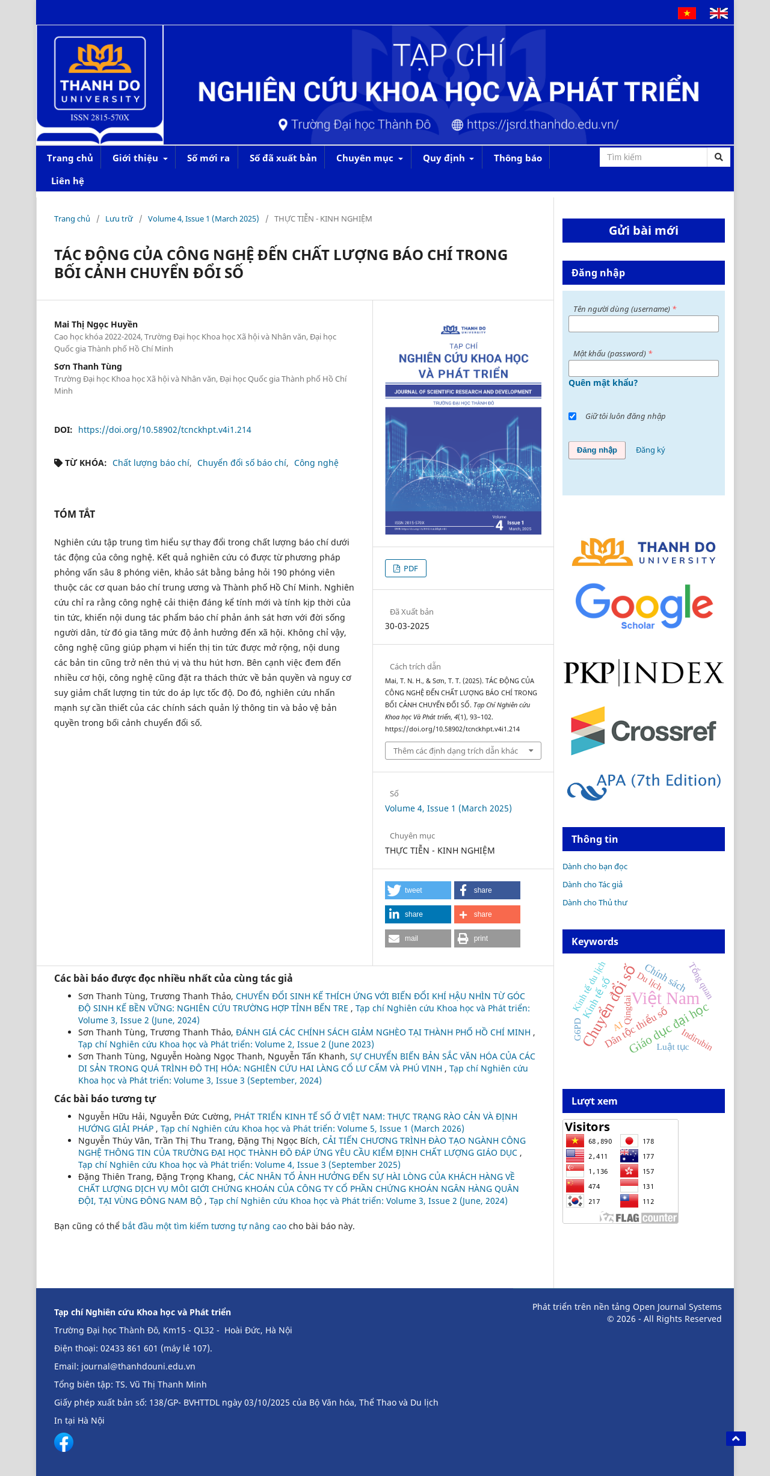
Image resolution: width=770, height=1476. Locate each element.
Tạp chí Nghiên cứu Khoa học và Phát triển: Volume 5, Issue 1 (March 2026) (312, 1128)
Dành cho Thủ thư (594, 902)
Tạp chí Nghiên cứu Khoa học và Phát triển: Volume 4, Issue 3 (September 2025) (239, 1164)
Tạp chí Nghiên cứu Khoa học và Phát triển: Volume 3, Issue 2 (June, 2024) (358, 1200)
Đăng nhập (597, 449)
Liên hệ (67, 181)
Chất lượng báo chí (150, 462)
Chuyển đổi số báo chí (241, 462)
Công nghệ (316, 462)
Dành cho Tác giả (592, 884)
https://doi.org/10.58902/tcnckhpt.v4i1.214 (164, 429)
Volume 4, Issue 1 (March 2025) (203, 218)
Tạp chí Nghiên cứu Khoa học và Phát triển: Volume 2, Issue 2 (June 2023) (226, 1044)
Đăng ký (650, 449)
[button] (418, 890)
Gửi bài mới (644, 230)
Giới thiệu (136, 158)
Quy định (445, 158)
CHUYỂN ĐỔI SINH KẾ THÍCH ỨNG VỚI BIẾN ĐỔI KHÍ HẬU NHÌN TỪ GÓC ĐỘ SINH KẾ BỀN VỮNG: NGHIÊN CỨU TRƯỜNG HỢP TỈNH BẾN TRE (301, 1002)
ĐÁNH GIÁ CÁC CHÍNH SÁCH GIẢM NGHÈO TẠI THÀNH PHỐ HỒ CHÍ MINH (384, 1032)
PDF (410, 568)
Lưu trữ (119, 218)
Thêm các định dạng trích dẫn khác (455, 750)
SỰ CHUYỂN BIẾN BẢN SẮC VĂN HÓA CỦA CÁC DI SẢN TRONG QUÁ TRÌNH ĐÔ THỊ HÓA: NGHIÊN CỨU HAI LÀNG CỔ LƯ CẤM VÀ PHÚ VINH (306, 1062)
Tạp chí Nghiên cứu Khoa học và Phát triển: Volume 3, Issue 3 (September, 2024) (303, 1074)
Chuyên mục (366, 158)
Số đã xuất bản (283, 158)
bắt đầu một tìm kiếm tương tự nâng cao (204, 1226)
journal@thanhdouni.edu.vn (138, 1366)
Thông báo (518, 158)
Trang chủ (70, 158)
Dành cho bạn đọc (594, 866)
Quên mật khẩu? (603, 382)
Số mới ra (208, 158)
